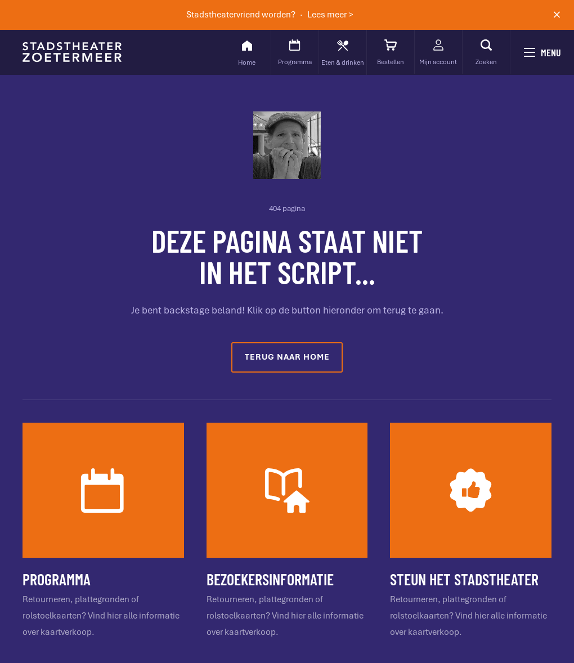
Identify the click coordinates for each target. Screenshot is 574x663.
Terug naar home (287, 357)
